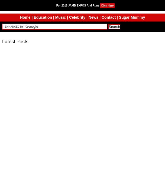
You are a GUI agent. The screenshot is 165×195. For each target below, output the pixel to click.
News (94, 17)
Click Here (107, 5)
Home (25, 17)
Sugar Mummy (132, 17)
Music (60, 17)
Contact (109, 17)
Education (43, 17)
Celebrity (77, 17)
